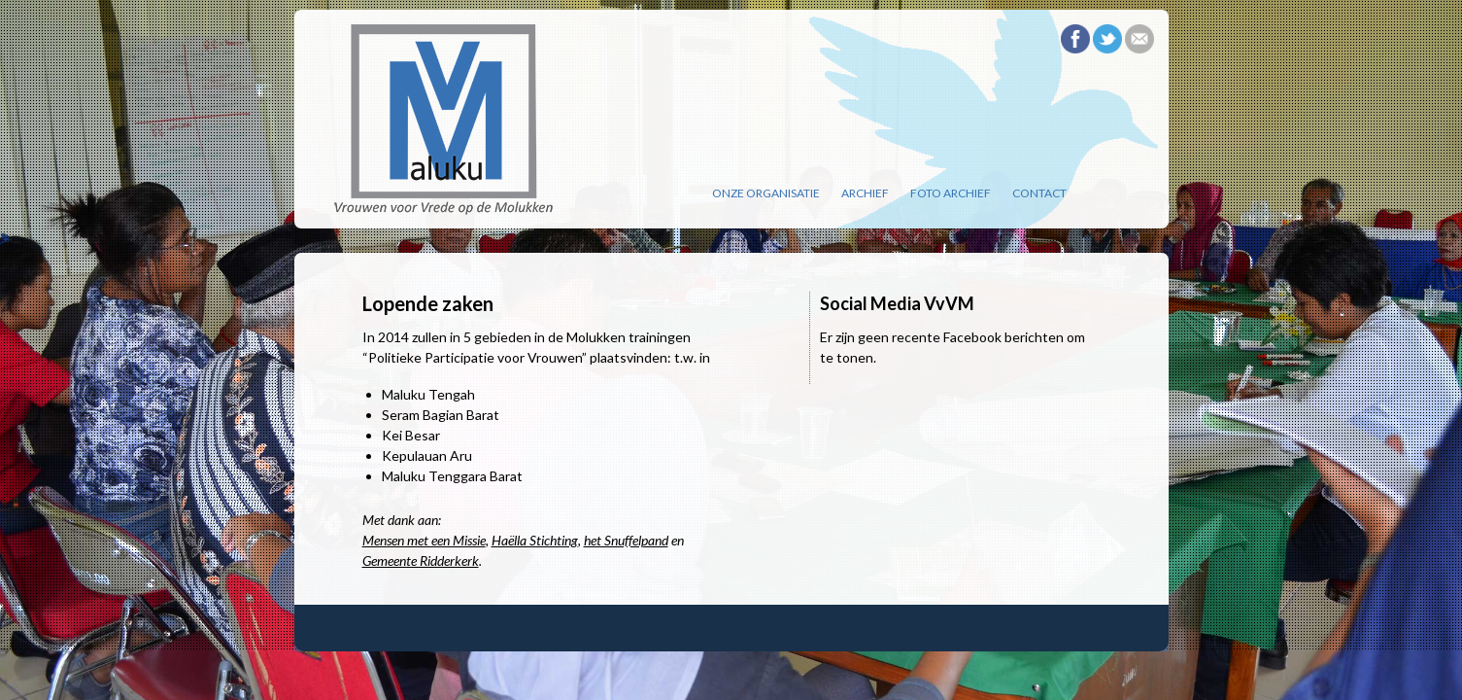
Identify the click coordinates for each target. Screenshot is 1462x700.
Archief (865, 193)
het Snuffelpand (626, 540)
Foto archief (950, 193)
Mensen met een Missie (424, 540)
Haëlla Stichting (535, 540)
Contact (1039, 193)
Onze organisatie (766, 193)
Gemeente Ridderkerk (420, 560)
